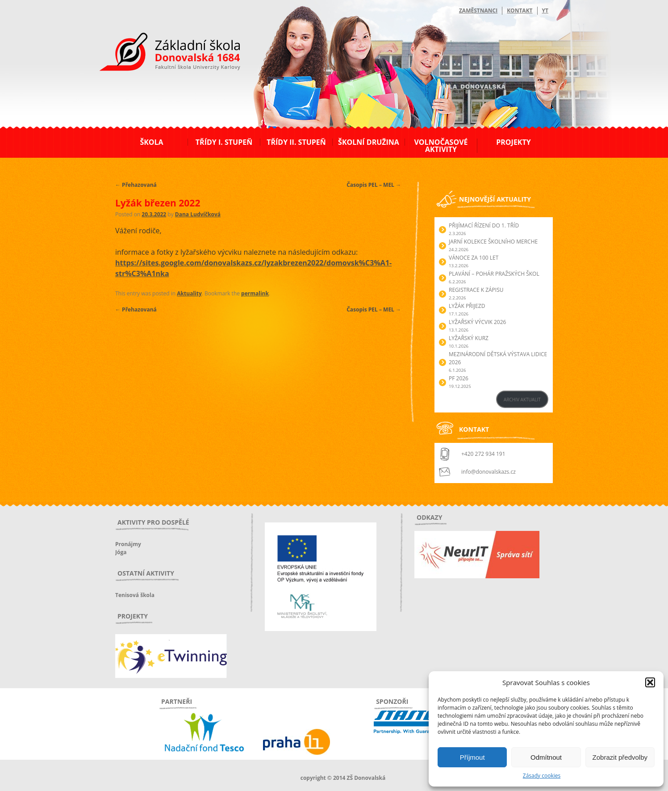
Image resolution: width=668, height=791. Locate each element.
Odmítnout (546, 757)
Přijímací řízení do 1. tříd (484, 225)
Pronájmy (128, 544)
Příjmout (472, 757)
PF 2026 (458, 378)
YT (545, 10)
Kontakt (519, 10)
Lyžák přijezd (467, 306)
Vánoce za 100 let (473, 257)
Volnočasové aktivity (441, 146)
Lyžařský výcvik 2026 (477, 322)
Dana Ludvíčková (198, 214)
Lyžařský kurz (468, 338)
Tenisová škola (134, 595)
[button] (650, 682)
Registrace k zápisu (476, 290)
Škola (151, 142)
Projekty (513, 142)
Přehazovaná (136, 185)
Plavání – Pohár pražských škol (494, 274)
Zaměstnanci (478, 10)
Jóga (120, 552)
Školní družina (368, 142)
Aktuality (189, 293)
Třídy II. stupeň (296, 142)
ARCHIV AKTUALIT (522, 399)
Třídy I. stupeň (224, 142)
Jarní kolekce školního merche (493, 241)
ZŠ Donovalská (163, 53)
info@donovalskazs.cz (488, 471)
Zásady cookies (541, 775)
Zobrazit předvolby (620, 757)
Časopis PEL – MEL (374, 185)
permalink (255, 293)
